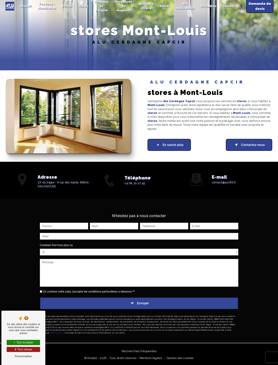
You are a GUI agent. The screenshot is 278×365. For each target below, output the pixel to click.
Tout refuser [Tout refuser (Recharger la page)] (23, 349)
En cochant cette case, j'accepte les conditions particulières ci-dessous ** (89, 288)
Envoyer (143, 300)
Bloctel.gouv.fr (57, 329)
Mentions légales (150, 358)
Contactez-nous (249, 145)
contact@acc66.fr (224, 178)
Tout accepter (23, 342)
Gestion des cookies (180, 358)
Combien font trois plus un (56, 241)
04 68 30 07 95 (135, 186)
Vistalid (92, 358)
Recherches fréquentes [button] (139, 351)
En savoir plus (169, 145)
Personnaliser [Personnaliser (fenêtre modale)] (23, 356)
